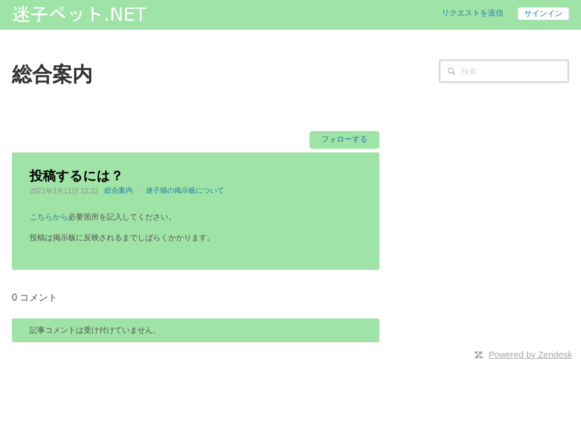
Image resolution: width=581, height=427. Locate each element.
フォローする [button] (344, 139)
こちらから (49, 216)
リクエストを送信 (472, 12)
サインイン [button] (543, 13)
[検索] (504, 71)
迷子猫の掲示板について (185, 190)
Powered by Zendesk (530, 354)
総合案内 (118, 190)
